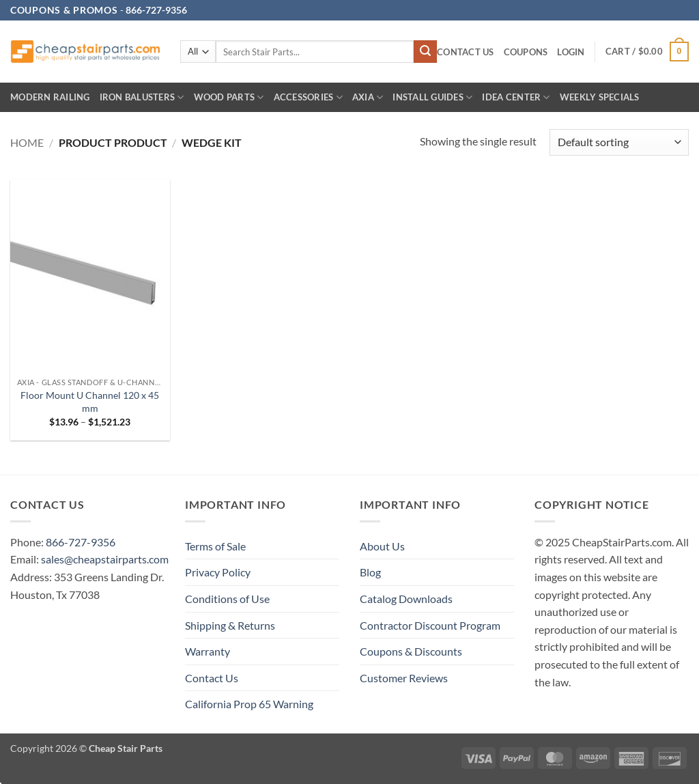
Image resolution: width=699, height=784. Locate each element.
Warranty (207, 651)
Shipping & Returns (230, 625)
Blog (370, 571)
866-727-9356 (80, 541)
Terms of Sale (215, 546)
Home (27, 142)
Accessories (308, 97)
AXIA (367, 97)
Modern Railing (50, 97)
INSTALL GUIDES (432, 97)
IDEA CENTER (516, 97)
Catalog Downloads (406, 598)
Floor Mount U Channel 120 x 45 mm (89, 401)
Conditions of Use (227, 598)
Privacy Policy (218, 571)
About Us (382, 546)
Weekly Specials (600, 97)
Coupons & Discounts (411, 651)
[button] (570, 52)
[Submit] (425, 52)
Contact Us (465, 51)
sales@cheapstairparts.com (105, 558)
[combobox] (315, 51)
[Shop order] (619, 142)
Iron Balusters (142, 97)
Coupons (526, 51)
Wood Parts (229, 97)
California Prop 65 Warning (249, 703)
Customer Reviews (404, 677)
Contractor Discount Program (430, 625)
